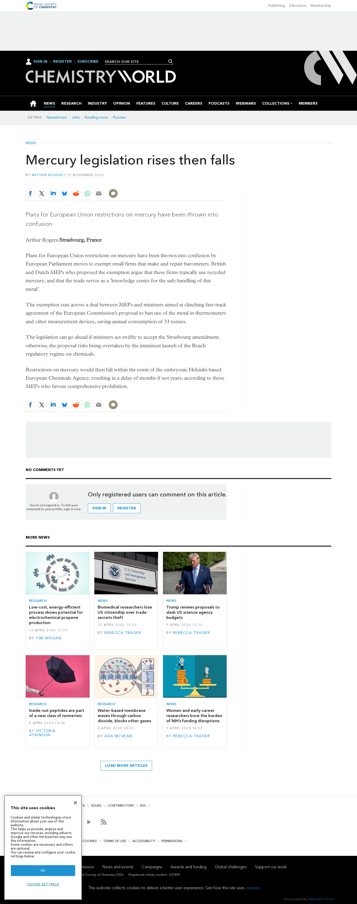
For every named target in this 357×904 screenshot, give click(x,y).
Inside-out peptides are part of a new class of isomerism (56, 713)
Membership (321, 5)
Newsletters (57, 117)
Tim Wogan (48, 638)
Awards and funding (188, 866)
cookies (253, 887)
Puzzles (119, 117)
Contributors (121, 805)
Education (297, 5)
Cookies (89, 841)
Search (171, 61)
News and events (117, 866)
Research (38, 601)
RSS (143, 805)
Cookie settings (43, 884)
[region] (43, 847)
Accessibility (143, 841)
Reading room (96, 117)
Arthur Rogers (47, 175)
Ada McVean (118, 736)
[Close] (75, 802)
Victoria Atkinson (42, 733)
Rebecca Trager (122, 633)
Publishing (276, 5)
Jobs (76, 117)
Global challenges (231, 866)
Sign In (40, 61)
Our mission (83, 866)
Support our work (271, 866)
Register (62, 62)
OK (43, 870)
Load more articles (126, 765)
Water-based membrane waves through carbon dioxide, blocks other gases (124, 716)
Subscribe (87, 62)
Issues (96, 805)
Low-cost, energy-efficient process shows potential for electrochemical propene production (56, 615)
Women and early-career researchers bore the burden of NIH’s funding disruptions (194, 716)
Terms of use (114, 841)
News (31, 143)
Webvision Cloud (320, 899)
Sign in (99, 508)
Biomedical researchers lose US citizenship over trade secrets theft (125, 612)
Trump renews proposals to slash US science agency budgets (193, 612)
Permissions (171, 841)
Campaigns (152, 866)
